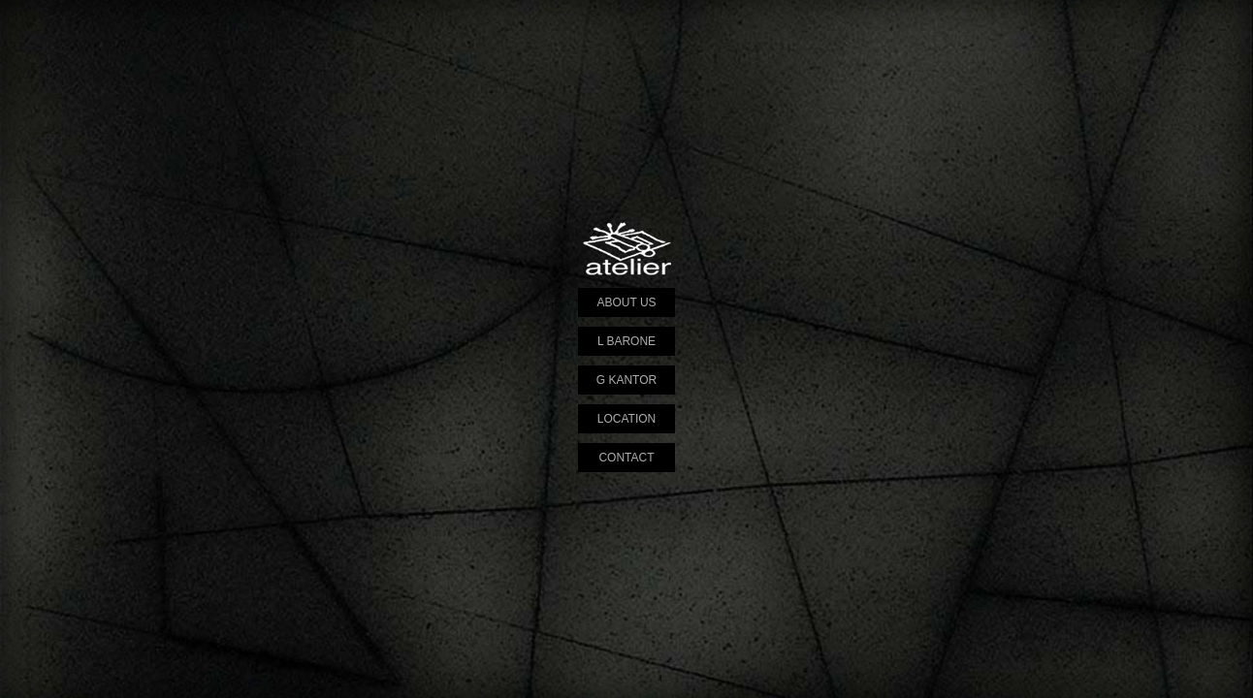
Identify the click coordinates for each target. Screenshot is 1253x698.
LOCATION (626, 419)
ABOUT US (626, 302)
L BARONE (626, 341)
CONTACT (626, 457)
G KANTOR (626, 380)
